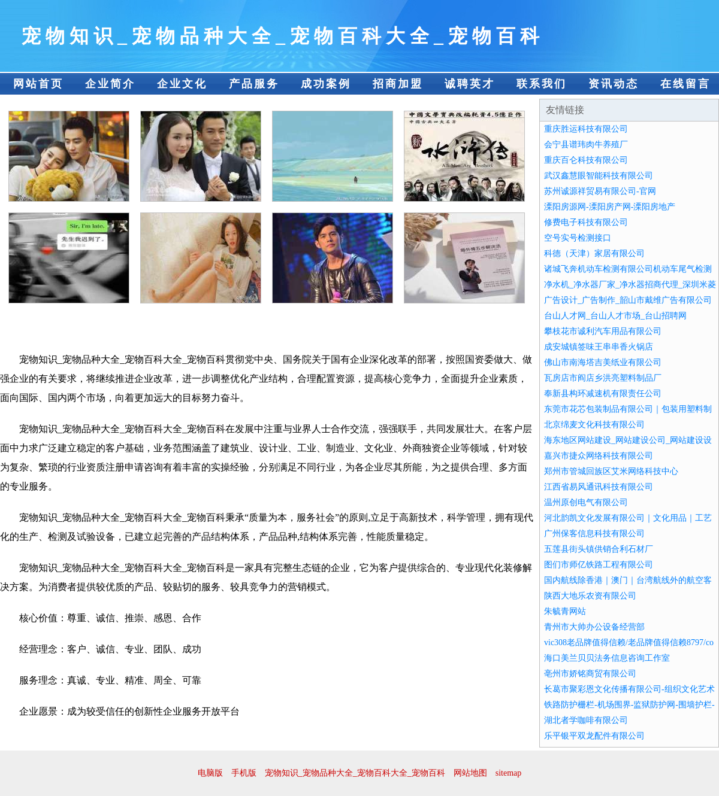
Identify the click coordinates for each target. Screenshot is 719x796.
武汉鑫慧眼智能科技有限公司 (598, 175)
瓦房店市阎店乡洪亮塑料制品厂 (602, 377)
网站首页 (38, 84)
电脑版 (210, 772)
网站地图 (470, 772)
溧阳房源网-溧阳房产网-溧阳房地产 (609, 206)
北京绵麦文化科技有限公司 (594, 424)
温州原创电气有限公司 (586, 502)
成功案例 (326, 84)
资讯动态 (613, 84)
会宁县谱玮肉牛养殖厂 (586, 144)
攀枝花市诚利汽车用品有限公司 (602, 331)
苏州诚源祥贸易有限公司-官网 (600, 191)
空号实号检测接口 (577, 237)
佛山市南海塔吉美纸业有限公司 (602, 362)
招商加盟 (398, 84)
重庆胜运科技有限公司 (586, 128)
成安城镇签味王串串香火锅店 (598, 346)
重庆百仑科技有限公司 (586, 160)
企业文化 (182, 84)
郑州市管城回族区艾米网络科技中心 (611, 471)
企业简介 (110, 84)
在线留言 (685, 84)
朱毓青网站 (565, 611)
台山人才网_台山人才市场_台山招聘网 (615, 315)
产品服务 (254, 84)
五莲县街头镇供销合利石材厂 (598, 549)
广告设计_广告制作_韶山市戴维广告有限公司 (628, 300)
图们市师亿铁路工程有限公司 (598, 564)
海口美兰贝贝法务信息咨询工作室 (607, 658)
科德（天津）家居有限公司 (594, 253)
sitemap (509, 772)
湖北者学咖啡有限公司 (586, 720)
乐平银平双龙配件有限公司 (594, 735)
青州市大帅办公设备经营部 (594, 626)
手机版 (243, 772)
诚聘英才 (470, 84)
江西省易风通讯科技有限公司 (598, 486)
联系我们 (541, 84)
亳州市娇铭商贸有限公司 (590, 673)
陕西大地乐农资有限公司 (590, 595)
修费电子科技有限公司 (586, 222)
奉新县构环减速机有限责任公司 (602, 393)
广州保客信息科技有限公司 (594, 533)
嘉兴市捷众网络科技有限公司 (598, 455)
